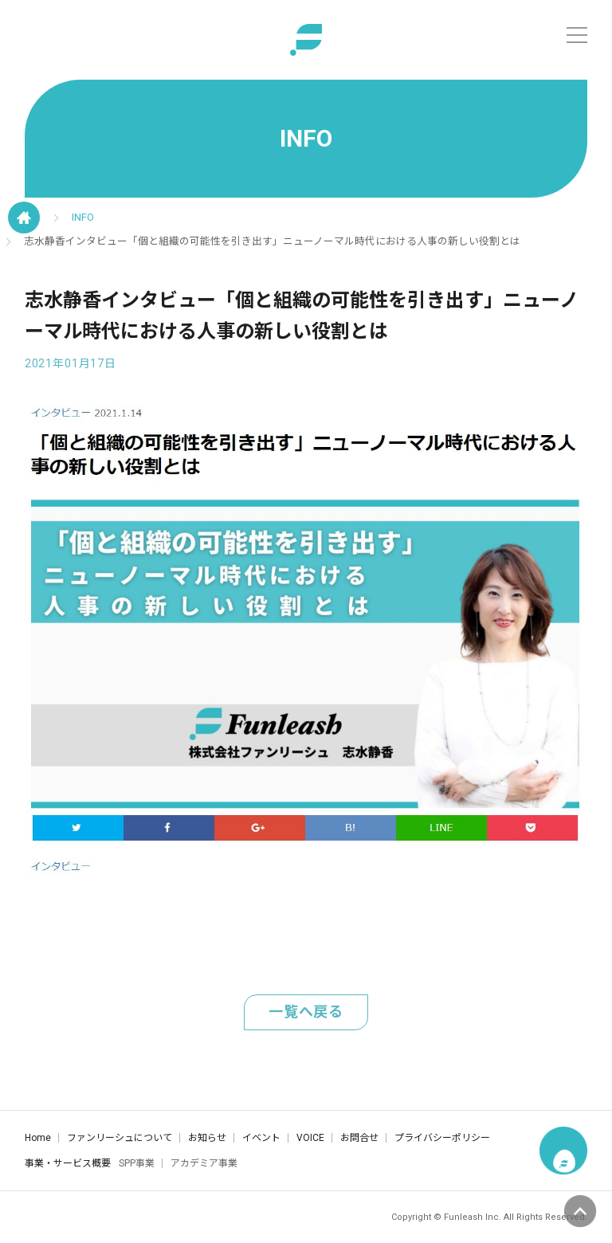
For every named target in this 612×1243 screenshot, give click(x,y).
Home (38, 1137)
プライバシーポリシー (442, 1137)
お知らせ (207, 1137)
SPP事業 (137, 1163)
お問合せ (359, 1137)
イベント (261, 1137)
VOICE (310, 1137)
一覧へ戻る (306, 1011)
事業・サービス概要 (68, 1163)
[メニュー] (577, 35)
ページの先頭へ (580, 1211)
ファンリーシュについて (119, 1137)
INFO (83, 217)
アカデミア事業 (204, 1163)
